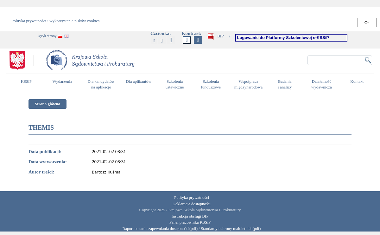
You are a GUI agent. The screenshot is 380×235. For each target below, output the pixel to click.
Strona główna (47, 103)
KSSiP (28, 84)
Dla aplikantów (139, 84)
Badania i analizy (286, 84)
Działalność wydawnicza (323, 84)
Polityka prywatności (191, 197)
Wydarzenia (62, 81)
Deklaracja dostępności (192, 203)
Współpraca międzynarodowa (249, 84)
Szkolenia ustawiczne (176, 84)
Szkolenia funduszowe (212, 84)
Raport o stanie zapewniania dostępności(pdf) (158, 228)
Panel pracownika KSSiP (190, 222)
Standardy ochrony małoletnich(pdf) (231, 228)
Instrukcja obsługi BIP (190, 216)
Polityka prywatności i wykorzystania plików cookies (55, 20)
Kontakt (358, 84)
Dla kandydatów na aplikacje (101, 84)
